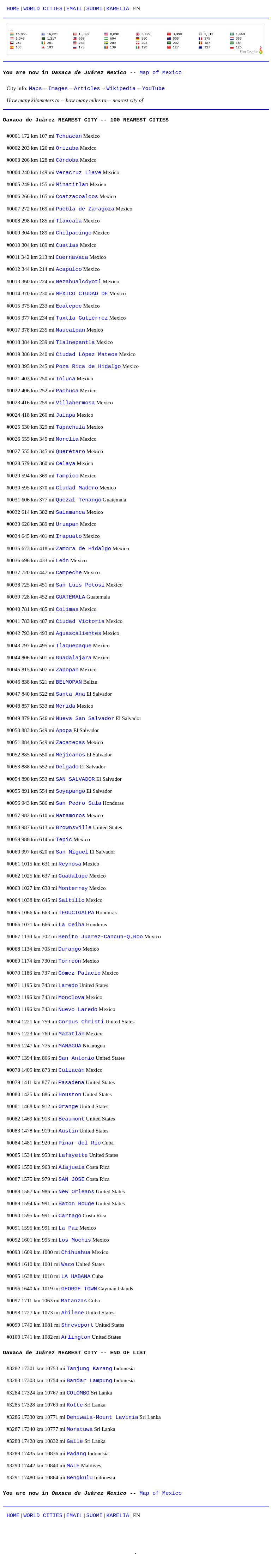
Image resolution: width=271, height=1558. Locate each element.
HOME (13, 9)
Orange (68, 1107)
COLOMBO (78, 1393)
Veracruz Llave (78, 173)
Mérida (65, 706)
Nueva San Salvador (85, 718)
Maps (35, 88)
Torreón (69, 961)
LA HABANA (76, 1276)
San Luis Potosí (80, 585)
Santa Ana (70, 694)
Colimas (67, 609)
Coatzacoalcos (77, 197)
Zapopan (67, 670)
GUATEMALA (70, 597)
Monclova (71, 997)
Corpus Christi (81, 1022)
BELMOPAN (69, 682)
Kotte (75, 1405)
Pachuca (67, 391)
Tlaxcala (69, 221)
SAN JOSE (72, 1179)
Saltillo (72, 900)
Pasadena (71, 1083)
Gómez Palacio (79, 973)
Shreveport (77, 1325)
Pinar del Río (80, 1143)
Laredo (68, 985)
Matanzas (74, 1301)
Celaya (65, 463)
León (62, 561)
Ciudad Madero (77, 488)
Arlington (76, 1337)
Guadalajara (73, 658)
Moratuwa (80, 1429)
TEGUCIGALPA (76, 913)
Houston (70, 1095)
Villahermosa (75, 403)
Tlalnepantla (75, 342)
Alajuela (72, 1167)
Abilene (72, 1313)
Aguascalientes (78, 633)
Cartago (70, 1216)
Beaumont (72, 1119)
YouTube (153, 88)
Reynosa (70, 864)
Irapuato (69, 536)
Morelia (67, 439)
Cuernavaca (72, 257)
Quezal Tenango (78, 500)
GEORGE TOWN (79, 1289)
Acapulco (69, 269)
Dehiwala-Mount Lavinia (102, 1417)
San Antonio (76, 1058)
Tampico (67, 476)
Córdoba (67, 160)
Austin (68, 1131)
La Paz (68, 1228)
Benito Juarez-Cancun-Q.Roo (100, 937)
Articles (87, 88)
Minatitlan (72, 185)
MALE (73, 1466)
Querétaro (70, 451)
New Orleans (76, 1192)
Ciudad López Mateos (87, 354)
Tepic (64, 840)
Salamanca (70, 512)
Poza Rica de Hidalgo (88, 366)
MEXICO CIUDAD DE (82, 294)
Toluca (65, 379)
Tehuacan (69, 136)
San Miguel (72, 852)
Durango (69, 949)
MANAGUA (70, 1046)
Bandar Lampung (89, 1381)
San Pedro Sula (78, 803)
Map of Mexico (160, 73)
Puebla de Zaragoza (85, 209)
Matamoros (70, 816)
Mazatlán (72, 1034)
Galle (75, 1441)
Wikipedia (121, 88)
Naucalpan (70, 330)
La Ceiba (72, 925)
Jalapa (65, 415)
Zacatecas (70, 742)
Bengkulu (80, 1478)
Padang (76, 1454)
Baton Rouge (76, 1204)
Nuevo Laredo (77, 1009)
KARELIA (117, 9)
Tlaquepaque (73, 646)
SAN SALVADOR (75, 779)
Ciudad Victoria (80, 621)
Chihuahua (76, 1252)
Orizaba (67, 148)
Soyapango (70, 791)
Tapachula (70, 427)
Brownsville (73, 828)
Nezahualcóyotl (78, 282)
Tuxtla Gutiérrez (82, 318)
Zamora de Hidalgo (83, 549)
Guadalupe (73, 876)
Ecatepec (69, 306)
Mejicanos (70, 755)
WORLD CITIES (42, 9)
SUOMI (94, 9)
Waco (67, 1264)
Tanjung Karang (89, 1369)
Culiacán (72, 1070)
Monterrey (73, 888)
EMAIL (74, 9)
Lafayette (73, 1155)
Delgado (67, 767)
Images (58, 88)
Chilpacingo (73, 233)
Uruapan (67, 524)
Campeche (69, 573)
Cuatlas (67, 245)
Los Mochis (75, 1240)
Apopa (64, 730)
